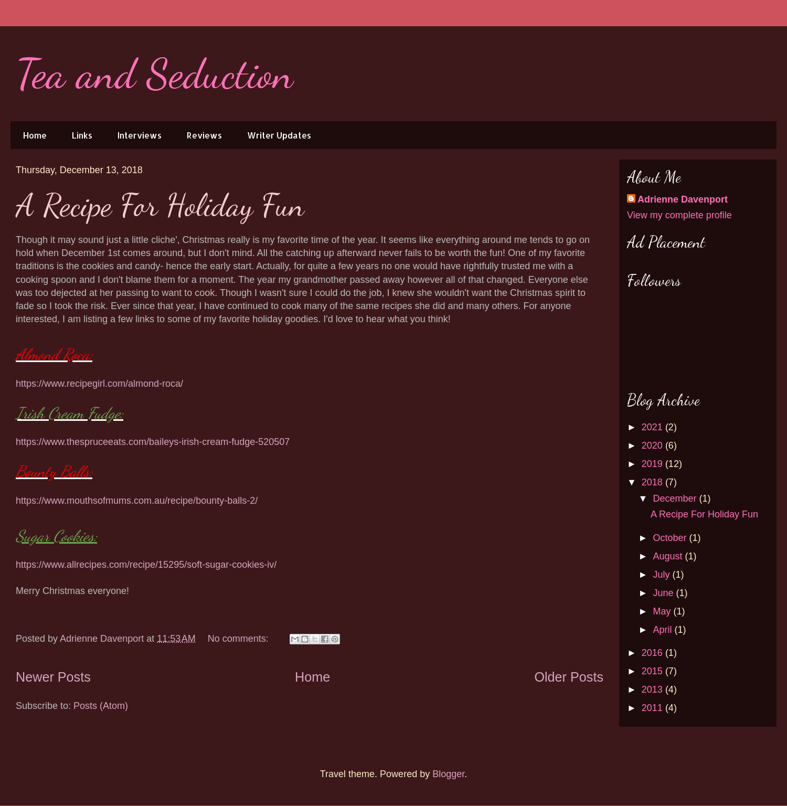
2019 (653, 464)
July (662, 574)
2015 (653, 671)
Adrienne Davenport (682, 199)
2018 (653, 482)
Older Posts (568, 677)
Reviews (204, 135)
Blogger (448, 774)
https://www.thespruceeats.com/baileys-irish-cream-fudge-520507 (153, 442)
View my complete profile (679, 215)
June (664, 593)
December (676, 498)
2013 (653, 689)
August (669, 556)
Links (82, 135)
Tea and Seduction (154, 73)
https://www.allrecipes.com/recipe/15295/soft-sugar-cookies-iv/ (146, 564)
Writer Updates (279, 135)
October (671, 538)
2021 (653, 427)
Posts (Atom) (100, 706)
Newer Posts (53, 677)
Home (35, 135)
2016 (653, 653)
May (663, 611)
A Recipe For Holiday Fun (160, 205)
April (663, 629)
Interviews (140, 135)
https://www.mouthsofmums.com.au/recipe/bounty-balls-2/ (137, 500)
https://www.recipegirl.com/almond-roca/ (99, 383)
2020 (653, 445)
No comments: (239, 638)
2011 (653, 708)
